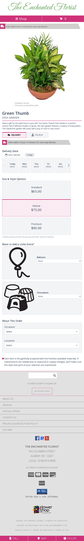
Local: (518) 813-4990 (42, 461)
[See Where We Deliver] (42, 391)
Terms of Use (62, 530)
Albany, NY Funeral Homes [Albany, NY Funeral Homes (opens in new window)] (29, 520)
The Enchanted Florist (42, 7)
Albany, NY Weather (27, 525)
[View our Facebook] (37, 439)
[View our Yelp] (47, 439)
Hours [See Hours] (70, 538)
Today (29, 155)
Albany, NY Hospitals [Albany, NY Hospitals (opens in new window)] (57, 520)
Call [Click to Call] (14, 538)
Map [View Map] (42, 538)
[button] (42, 491)
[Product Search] (42, 375)
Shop (21, 18)
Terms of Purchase (43, 530)
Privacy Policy (22, 530)
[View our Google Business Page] (42, 439)
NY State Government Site (53, 525)
